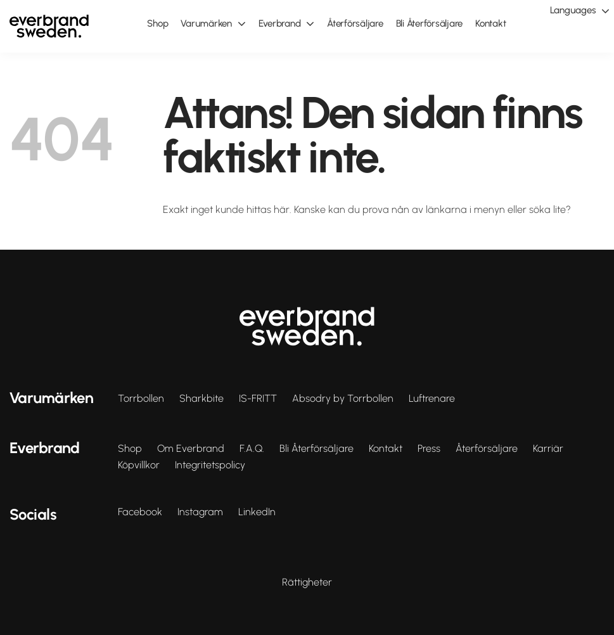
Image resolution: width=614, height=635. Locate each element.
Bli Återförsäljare (316, 449)
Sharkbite (201, 399)
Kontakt (385, 449)
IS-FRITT (258, 399)
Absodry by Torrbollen (342, 399)
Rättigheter (307, 582)
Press (429, 449)
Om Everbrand (190, 449)
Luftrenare (432, 399)
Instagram (200, 512)
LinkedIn (257, 512)
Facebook (140, 512)
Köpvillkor (139, 465)
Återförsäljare (487, 449)
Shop (130, 449)
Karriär (548, 449)
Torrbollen (141, 399)
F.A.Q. (252, 449)
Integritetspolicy (210, 465)
